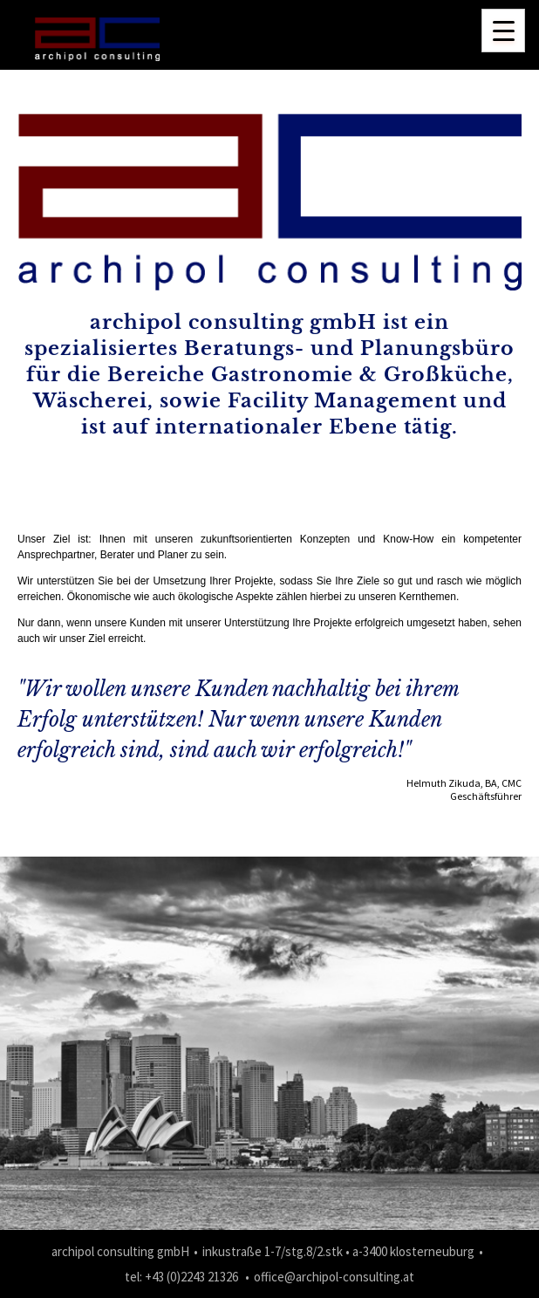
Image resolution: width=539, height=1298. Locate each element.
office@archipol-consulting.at (334, 1276)
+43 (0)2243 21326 (191, 1276)
